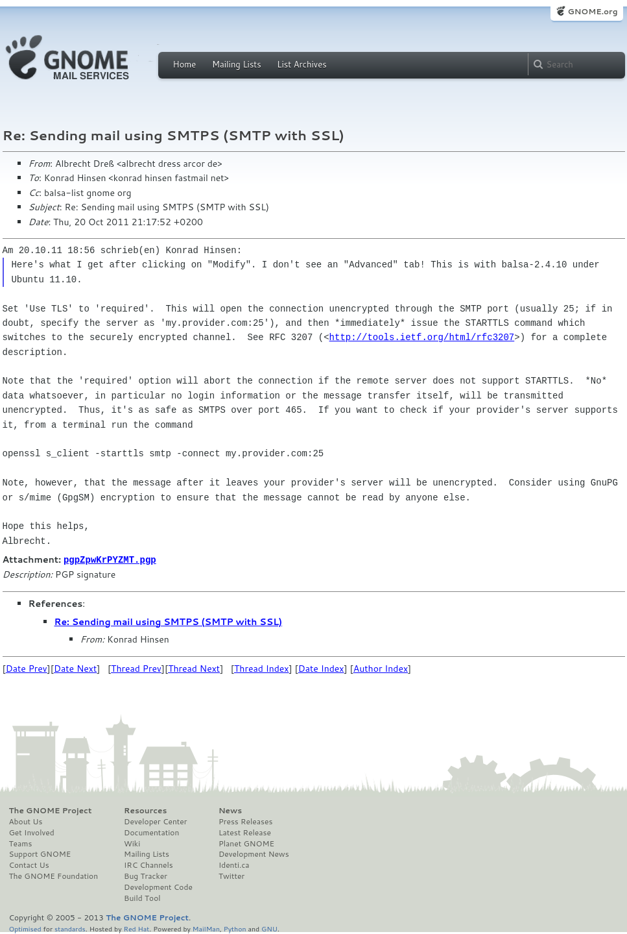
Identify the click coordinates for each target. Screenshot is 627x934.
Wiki (132, 843)
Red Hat (136, 928)
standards (70, 928)
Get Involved (31, 832)
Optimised (25, 928)
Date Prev (26, 667)
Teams (20, 843)
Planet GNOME (246, 843)
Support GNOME (40, 853)
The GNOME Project (50, 810)
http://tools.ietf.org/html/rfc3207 (422, 337)
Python (235, 928)
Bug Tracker (145, 875)
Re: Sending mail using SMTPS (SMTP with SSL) (168, 621)
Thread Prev (136, 667)
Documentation (151, 832)
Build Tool (142, 897)
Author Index (380, 667)
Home (184, 64)
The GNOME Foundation (54, 875)
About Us (26, 821)
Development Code (158, 886)
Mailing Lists (236, 64)
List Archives (301, 64)
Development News (254, 853)
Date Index (321, 667)
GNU (269, 928)
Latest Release (245, 832)
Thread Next (194, 667)
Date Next (75, 667)
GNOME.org (592, 11)
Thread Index (261, 667)
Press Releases (245, 821)
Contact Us (29, 864)
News (230, 810)
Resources (145, 810)
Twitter (231, 875)
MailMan (206, 928)
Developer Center (155, 821)
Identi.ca (234, 864)
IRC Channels (148, 864)
